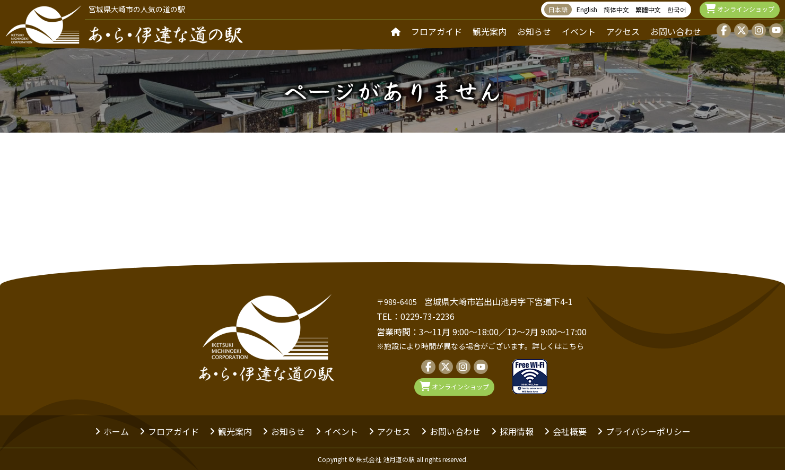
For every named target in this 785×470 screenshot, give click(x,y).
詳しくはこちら (558, 346)
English (587, 9)
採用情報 (517, 431)
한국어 (676, 9)
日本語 (558, 9)
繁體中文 (648, 9)
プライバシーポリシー (648, 431)
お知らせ (534, 31)
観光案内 (490, 31)
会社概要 (570, 431)
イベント (579, 31)
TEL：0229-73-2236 (416, 316)
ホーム (116, 431)
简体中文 (616, 9)
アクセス (623, 31)
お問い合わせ (675, 31)
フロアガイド (436, 31)
